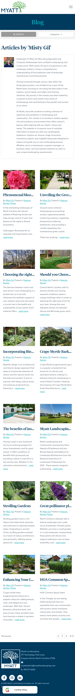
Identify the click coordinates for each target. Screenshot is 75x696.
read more (8, 237)
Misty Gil (10, 200)
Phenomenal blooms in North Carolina (33, 194)
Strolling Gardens (17, 505)
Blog (37, 22)
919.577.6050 (29, 669)
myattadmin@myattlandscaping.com (38, 665)
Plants (13, 203)
